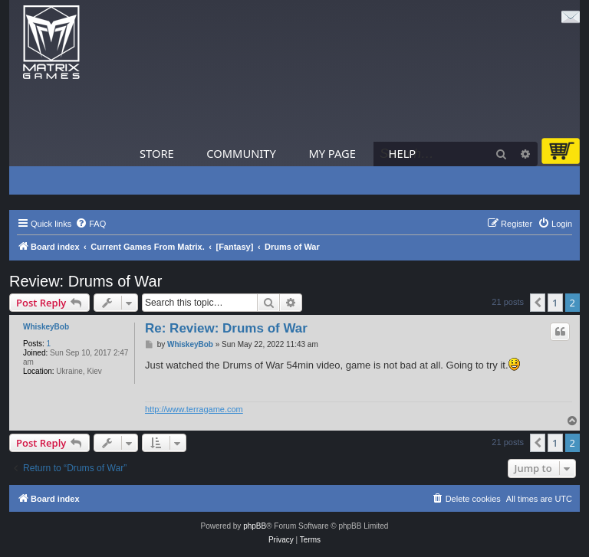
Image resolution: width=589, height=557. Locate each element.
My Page (332, 153)
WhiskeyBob (46, 327)
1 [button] (555, 303)
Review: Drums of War (85, 281)
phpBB (254, 526)
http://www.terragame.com (194, 409)
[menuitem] (90, 224)
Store (157, 153)
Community (240, 153)
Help (402, 153)
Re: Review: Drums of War (226, 328)
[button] (537, 302)
